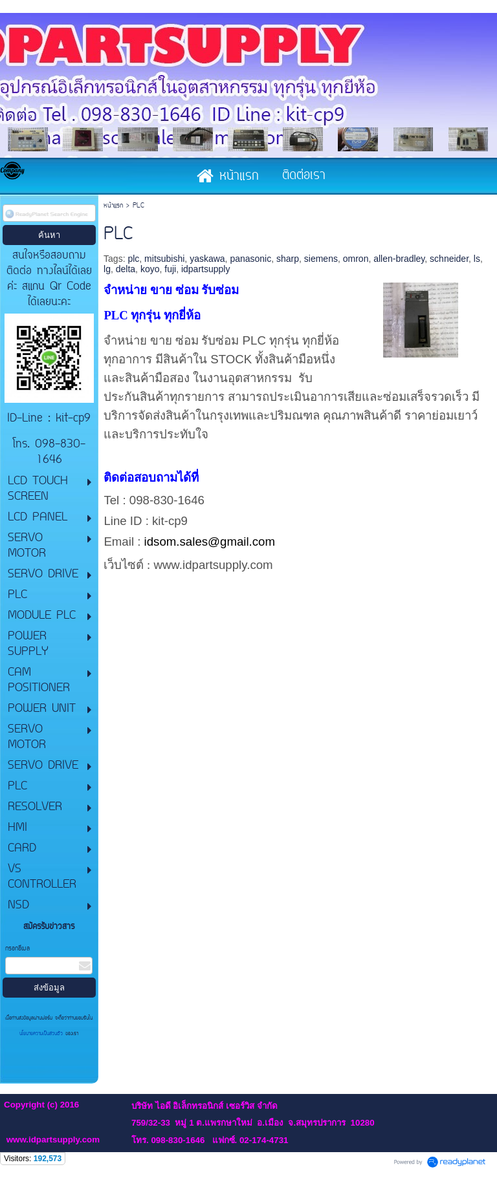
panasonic (250, 258)
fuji (170, 269)
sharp (287, 258)
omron (356, 258)
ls (477, 258)
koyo (150, 269)
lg (107, 269)
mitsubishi (164, 258)
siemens (321, 258)
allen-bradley (399, 258)
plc (133, 258)
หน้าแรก (113, 206)
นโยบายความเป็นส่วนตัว (42, 1034)
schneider (449, 258)
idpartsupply (205, 269)
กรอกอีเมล (17, 949)
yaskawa (207, 258)
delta (125, 269)
